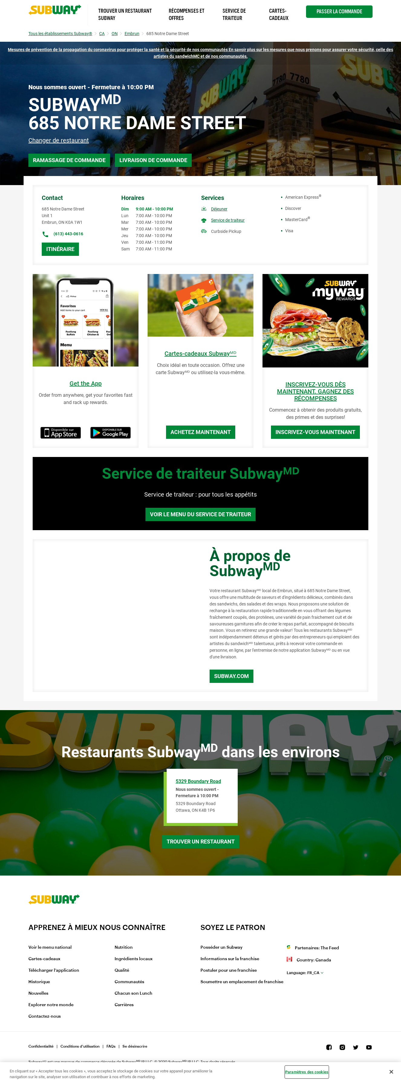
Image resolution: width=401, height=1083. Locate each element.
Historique (39, 982)
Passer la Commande (339, 11)
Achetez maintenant (201, 432)
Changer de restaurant (58, 140)
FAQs (111, 1046)
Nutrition (124, 947)
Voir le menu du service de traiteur (200, 514)
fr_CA (303, 973)
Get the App (86, 383)
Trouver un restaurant (201, 841)
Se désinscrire (134, 1046)
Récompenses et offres (186, 14)
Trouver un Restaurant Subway (125, 14)
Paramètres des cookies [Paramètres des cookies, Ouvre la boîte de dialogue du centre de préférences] (306, 1072)
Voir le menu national (50, 947)
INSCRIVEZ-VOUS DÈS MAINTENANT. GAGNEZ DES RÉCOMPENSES (315, 391)
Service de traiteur (228, 220)
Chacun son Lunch (133, 993)
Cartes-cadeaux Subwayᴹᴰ (200, 353)
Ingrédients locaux (134, 959)
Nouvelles (38, 993)
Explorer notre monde (50, 1005)
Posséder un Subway (221, 947)
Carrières (124, 1005)
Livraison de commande (153, 160)
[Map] (114, 615)
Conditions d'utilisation (79, 1046)
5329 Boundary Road (198, 781)
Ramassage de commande (69, 160)
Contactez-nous (44, 1016)
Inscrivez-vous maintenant (315, 432)
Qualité (122, 970)
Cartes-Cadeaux (279, 14)
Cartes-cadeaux (44, 959)
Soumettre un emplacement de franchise (241, 982)
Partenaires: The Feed (317, 948)
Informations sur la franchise (229, 959)
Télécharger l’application (53, 970)
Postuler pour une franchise (228, 970)
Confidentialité (41, 1046)
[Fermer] (391, 1071)
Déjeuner (219, 209)
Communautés (129, 982)
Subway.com (231, 676)
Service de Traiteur (234, 14)
